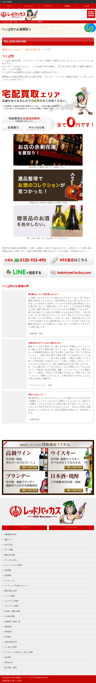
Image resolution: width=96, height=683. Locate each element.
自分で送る (8, 545)
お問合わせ (8, 662)
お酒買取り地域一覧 (12, 621)
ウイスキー (29, 6)
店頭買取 (7, 575)
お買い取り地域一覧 (32, 49)
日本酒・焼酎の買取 (12, 611)
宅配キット (8, 540)
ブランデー (48, 6)
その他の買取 (9, 616)
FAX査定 (7, 637)
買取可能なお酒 (10, 591)
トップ (24, 528)
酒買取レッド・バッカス (24, 677)
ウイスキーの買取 (11, 601)
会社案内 (7, 657)
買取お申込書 (9, 555)
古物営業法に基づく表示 (12, 681)
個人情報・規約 (10, 667)
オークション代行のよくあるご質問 (18, 652)
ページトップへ (71, 528)
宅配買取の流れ (10, 534)
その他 (86, 6)
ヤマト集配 (8, 550)
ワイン (9, 6)
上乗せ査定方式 (10, 642)
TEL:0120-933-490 (14, 41)
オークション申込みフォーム (15, 586)
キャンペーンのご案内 (13, 565)
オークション (9, 581)
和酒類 (67, 6)
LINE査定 (8, 632)
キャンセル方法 (10, 560)
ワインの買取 (9, 596)
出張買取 (7, 570)
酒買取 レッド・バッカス (11, 49)
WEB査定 (8, 627)
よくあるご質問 (10, 647)
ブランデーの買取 (11, 606)
